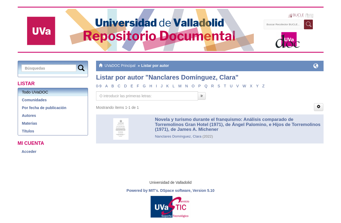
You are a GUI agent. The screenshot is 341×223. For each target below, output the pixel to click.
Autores (29, 115)
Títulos (28, 131)
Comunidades (34, 100)
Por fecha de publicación (44, 108)
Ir (202, 96)
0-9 (98, 86)
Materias (29, 123)
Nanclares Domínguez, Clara (178, 136)
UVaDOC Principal (120, 65)
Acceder (29, 151)
